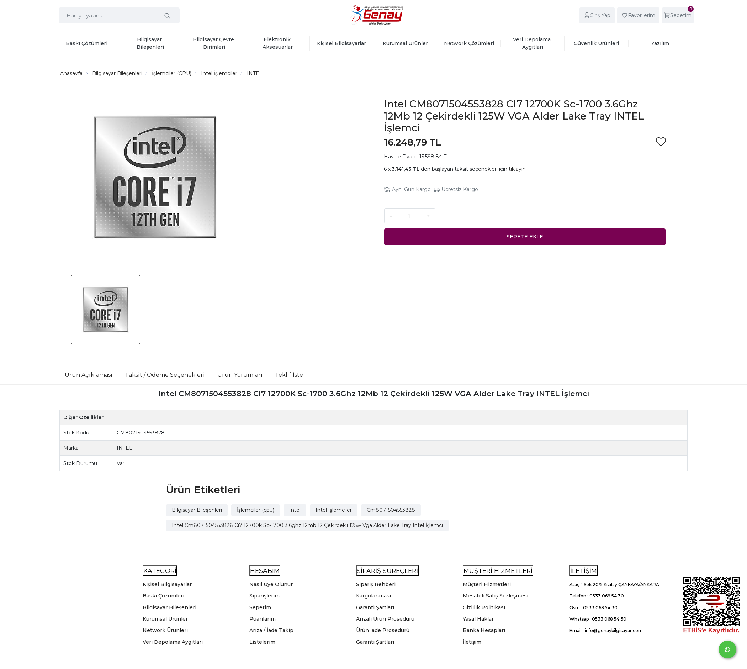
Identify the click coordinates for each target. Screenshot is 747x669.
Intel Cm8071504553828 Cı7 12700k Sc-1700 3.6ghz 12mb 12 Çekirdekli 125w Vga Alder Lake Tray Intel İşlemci (307, 525)
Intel (295, 510)
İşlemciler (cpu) (255, 510)
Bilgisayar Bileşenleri (197, 510)
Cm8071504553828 (391, 510)
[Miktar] (409, 215)
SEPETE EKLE (525, 236)
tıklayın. (518, 169)
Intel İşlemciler (334, 510)
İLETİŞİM (583, 570)
